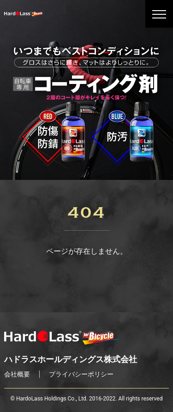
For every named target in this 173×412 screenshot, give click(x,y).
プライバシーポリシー (81, 374)
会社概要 (17, 374)
